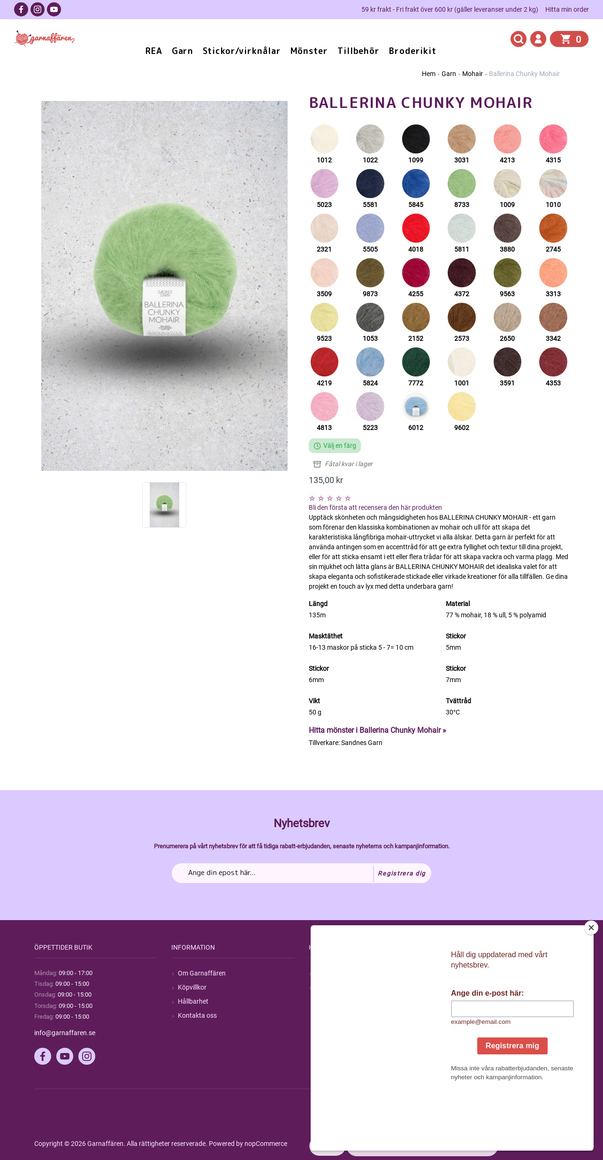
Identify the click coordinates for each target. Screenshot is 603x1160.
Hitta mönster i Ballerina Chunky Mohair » (377, 730)
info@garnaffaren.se (64, 1033)
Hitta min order (567, 9)
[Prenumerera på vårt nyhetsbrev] (301, 873)
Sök (320, 973)
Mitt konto (467, 973)
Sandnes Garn (361, 742)
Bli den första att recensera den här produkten (375, 507)
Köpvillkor (192, 987)
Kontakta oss (197, 1015)
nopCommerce (265, 1143)
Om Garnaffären (202, 973)
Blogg (323, 987)
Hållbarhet (193, 1001)
